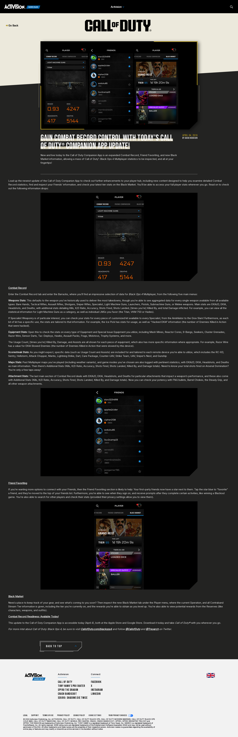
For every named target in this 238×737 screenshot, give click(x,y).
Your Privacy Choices (118, 715)
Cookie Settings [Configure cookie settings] (95, 715)
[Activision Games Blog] (22, 7)
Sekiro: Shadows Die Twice (72, 698)
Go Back (12, 25)
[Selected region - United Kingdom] (211, 675)
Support (35, 715)
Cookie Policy (79, 715)
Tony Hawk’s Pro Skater (71, 686)
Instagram (97, 690)
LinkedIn (96, 694)
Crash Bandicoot (67, 694)
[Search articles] (231, 6)
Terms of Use (48, 715)
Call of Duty (65, 682)
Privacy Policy (63, 715)
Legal (25, 715)
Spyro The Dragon (68, 690)
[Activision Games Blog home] (35, 677)
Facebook (96, 682)
